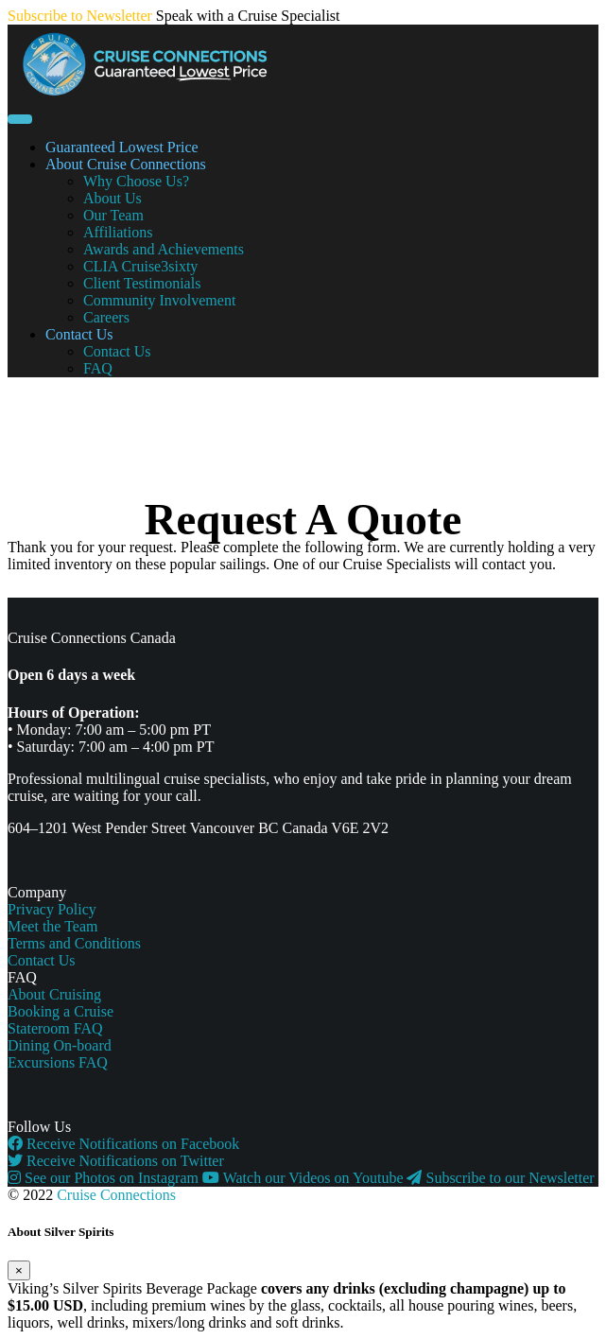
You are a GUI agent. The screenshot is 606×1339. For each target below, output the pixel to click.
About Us (112, 198)
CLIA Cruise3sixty (140, 266)
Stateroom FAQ (55, 1028)
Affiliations (117, 232)
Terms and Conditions (74, 943)
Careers (106, 317)
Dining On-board (60, 1045)
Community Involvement (159, 300)
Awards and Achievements (163, 249)
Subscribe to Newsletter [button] (80, 16)
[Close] (19, 1270)
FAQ (98, 368)
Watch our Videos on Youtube (304, 1178)
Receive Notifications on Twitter (116, 1161)
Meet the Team (52, 926)
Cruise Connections (116, 1195)
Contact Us (79, 334)
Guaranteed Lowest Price (122, 147)
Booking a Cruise (60, 1011)
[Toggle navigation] (20, 119)
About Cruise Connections (125, 164)
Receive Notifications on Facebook (123, 1144)
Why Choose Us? (136, 181)
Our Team (113, 215)
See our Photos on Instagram (105, 1178)
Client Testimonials (141, 283)
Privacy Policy (52, 909)
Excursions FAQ (58, 1062)
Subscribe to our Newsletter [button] (500, 1178)
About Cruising (54, 994)
